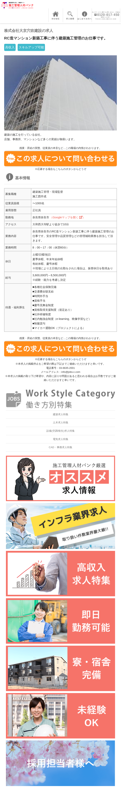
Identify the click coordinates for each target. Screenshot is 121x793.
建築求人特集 (60, 414)
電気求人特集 (60, 439)
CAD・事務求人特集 (60, 447)
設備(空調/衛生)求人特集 (60, 430)
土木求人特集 (60, 422)
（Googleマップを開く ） (67, 217)
